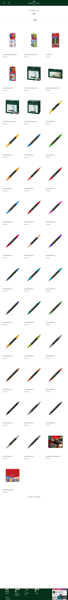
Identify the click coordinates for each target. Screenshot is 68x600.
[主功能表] (3, 2)
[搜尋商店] (9, 3)
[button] (8, 589)
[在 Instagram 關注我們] (8, 598)
